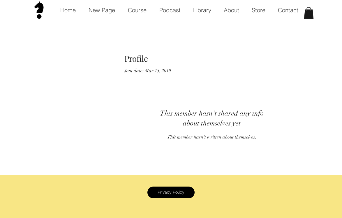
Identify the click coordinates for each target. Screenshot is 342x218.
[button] (309, 13)
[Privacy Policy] (171, 192)
